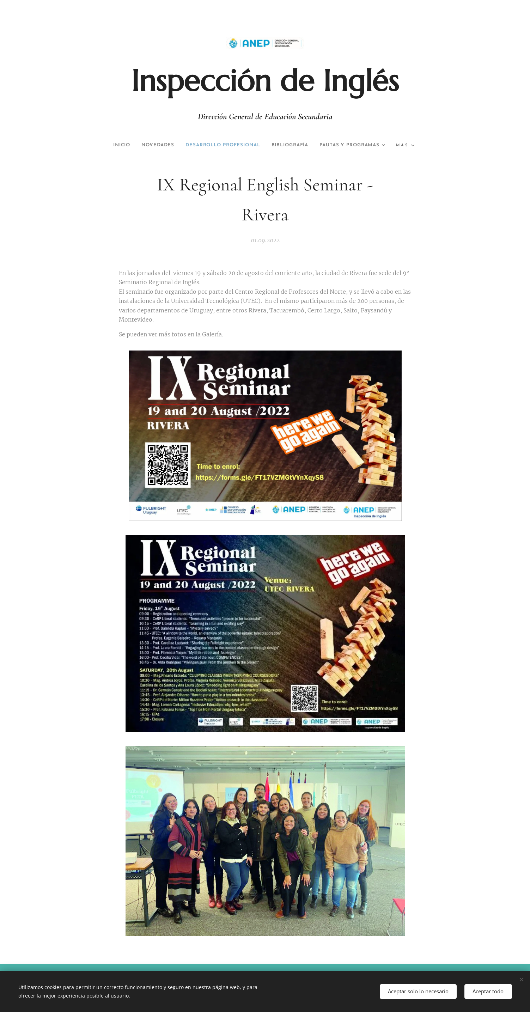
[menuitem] (149, 145)
